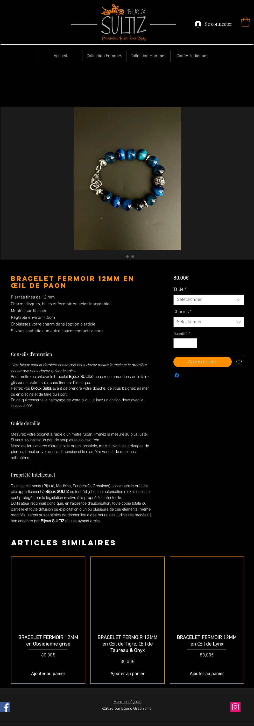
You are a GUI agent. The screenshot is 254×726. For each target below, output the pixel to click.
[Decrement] (177, 343)
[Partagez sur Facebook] (177, 375)
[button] (245, 21)
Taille (179, 289)
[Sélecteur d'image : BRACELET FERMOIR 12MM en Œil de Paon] (122, 256)
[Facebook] (5, 707)
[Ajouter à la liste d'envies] (239, 362)
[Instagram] (235, 707)
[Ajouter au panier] (48, 674)
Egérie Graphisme (136, 708)
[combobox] (208, 300)
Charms (182, 312)
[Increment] (192, 343)
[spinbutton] (185, 343)
